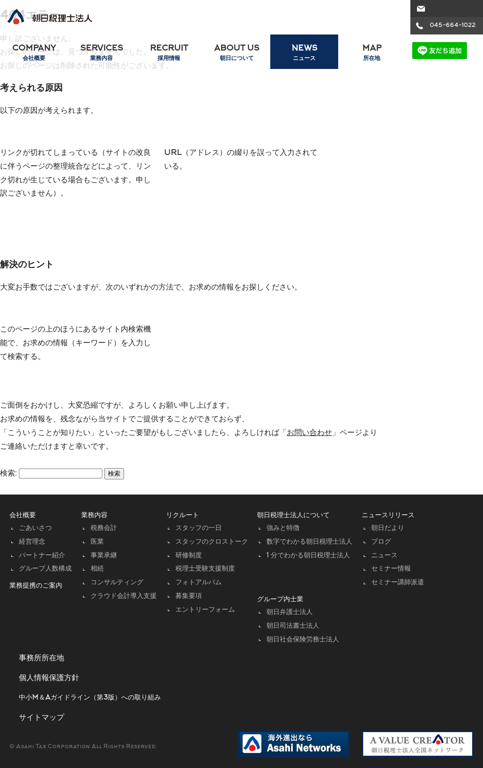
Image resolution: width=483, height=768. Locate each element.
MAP (372, 53)
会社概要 (22, 516)
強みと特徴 (283, 528)
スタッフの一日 (198, 528)
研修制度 (188, 556)
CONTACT (446, 8)
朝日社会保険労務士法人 (302, 640)
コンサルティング (117, 583)
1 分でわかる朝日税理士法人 (308, 556)
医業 (97, 542)
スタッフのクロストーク (211, 542)
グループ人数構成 (45, 569)
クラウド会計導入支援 (124, 596)
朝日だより (387, 528)
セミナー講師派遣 (397, 583)
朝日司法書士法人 (292, 626)
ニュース (384, 556)
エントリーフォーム (205, 610)
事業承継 (104, 556)
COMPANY (33, 53)
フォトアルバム (198, 583)
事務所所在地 (41, 658)
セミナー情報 (391, 569)
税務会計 (104, 528)
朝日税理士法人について (293, 516)
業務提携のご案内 (35, 586)
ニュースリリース (388, 516)
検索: (8, 473)
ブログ (381, 542)
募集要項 (188, 596)
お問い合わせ (309, 433)
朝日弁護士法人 (289, 612)
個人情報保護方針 (49, 678)
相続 (97, 569)
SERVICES (101, 53)
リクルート (182, 516)
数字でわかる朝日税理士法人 (309, 542)
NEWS (304, 53)
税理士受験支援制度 (205, 569)
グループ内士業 (280, 600)
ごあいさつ (35, 528)
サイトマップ (41, 718)
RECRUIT (169, 53)
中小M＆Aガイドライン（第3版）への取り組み (90, 698)
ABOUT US (236, 53)
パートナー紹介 (42, 556)
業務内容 (94, 516)
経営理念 (32, 542)
